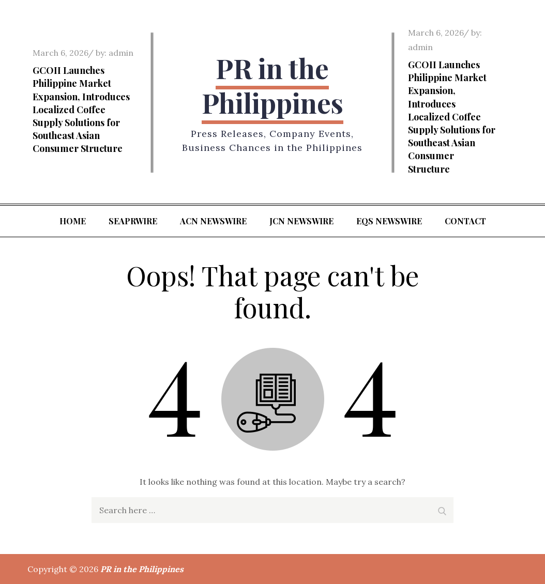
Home (72, 221)
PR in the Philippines (272, 85)
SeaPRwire (133, 221)
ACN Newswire (213, 221)
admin (121, 53)
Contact (465, 221)
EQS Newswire (389, 221)
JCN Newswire (301, 221)
